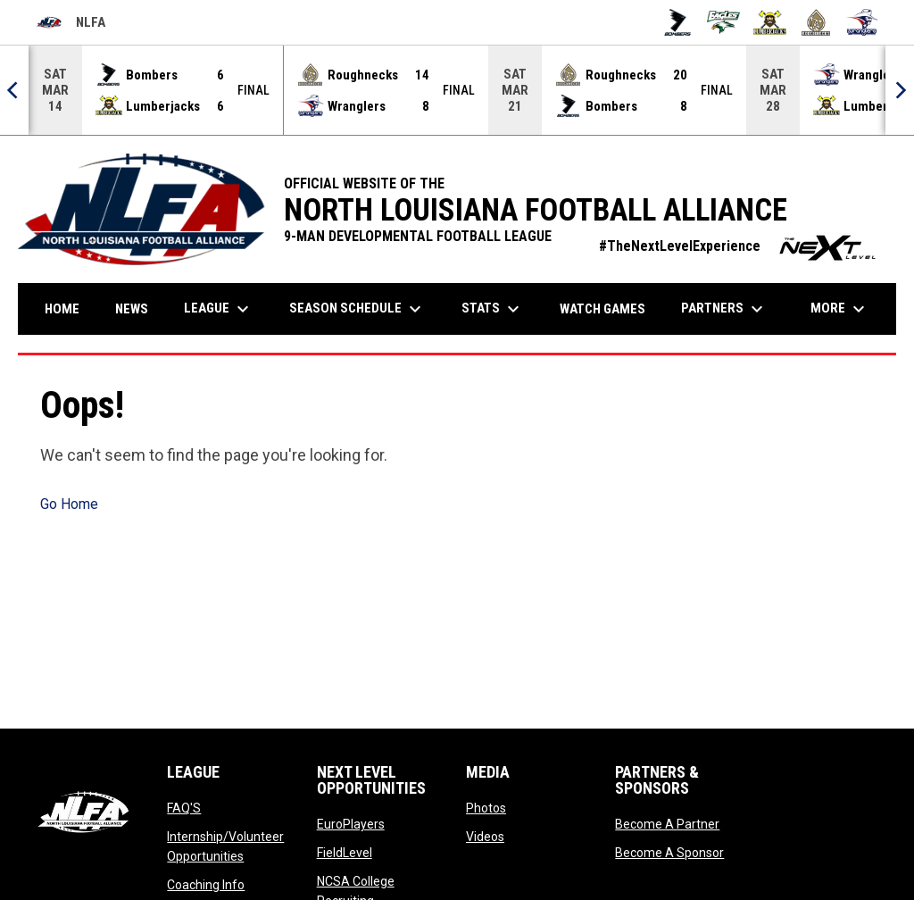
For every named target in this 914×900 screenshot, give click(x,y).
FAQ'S (184, 808)
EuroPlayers (351, 824)
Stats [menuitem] (492, 309)
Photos (486, 808)
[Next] (899, 90)
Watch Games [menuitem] (609, 308)
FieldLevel (344, 853)
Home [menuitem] (62, 309)
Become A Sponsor (669, 853)
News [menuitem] (131, 309)
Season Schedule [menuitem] (357, 309)
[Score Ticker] (457, 90)
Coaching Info (206, 885)
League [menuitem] (218, 309)
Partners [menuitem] (724, 309)
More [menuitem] (839, 309)
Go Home (69, 504)
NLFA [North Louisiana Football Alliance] (70, 22)
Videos (485, 836)
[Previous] (14, 90)
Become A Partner (667, 824)
